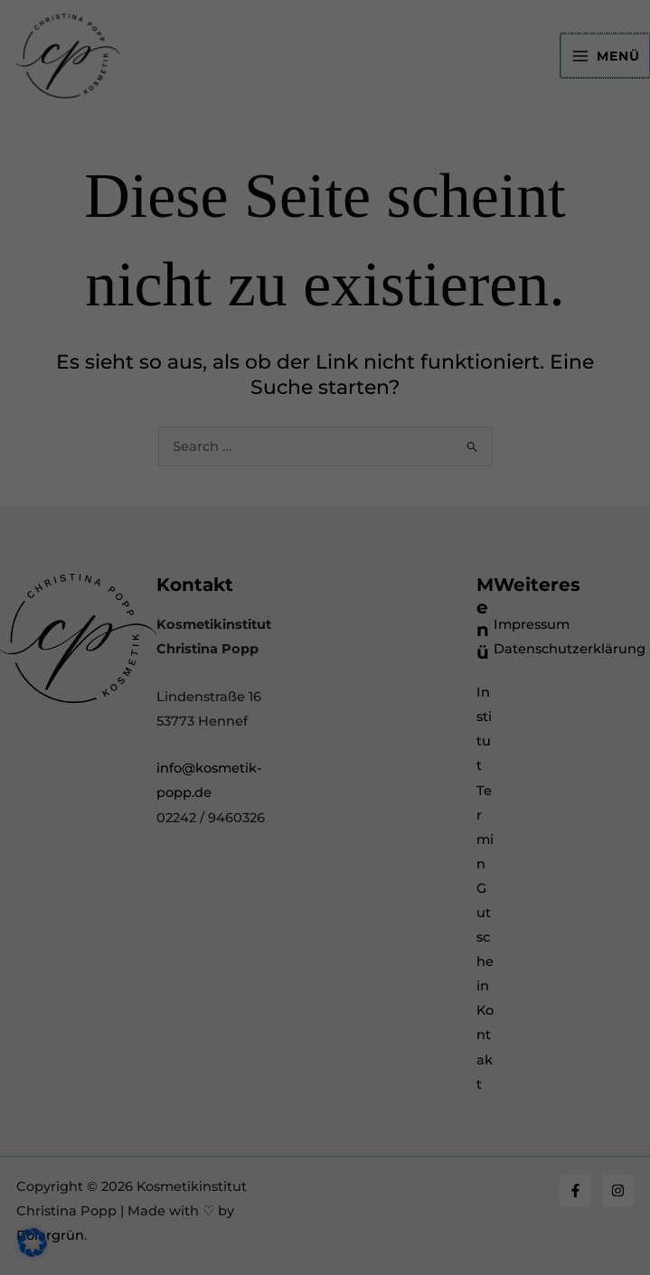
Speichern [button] (325, 566)
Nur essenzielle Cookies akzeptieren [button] (325, 619)
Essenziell (145, 301)
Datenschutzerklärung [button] (333, 715)
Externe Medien (166, 377)
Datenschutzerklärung (166, 247)
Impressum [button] (419, 715)
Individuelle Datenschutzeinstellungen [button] (325, 673)
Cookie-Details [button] (240, 715)
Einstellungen (138, 266)
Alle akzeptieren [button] (325, 512)
